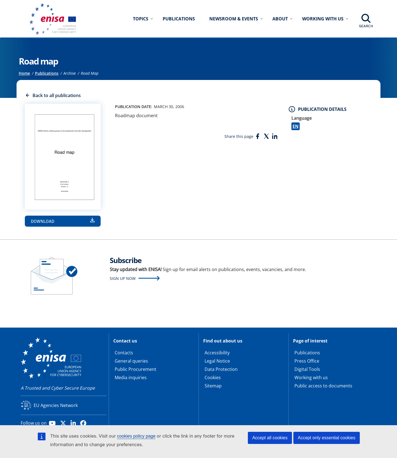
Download (42, 221)
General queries (131, 361)
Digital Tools (307, 369)
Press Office (306, 361)
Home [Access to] (24, 73)
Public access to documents (323, 386)
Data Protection (221, 369)
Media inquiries (131, 377)
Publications (179, 19)
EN (296, 126)
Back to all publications (57, 95)
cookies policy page (136, 436)
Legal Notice (217, 361)
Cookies (213, 377)
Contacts (124, 353)
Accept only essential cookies (326, 437)
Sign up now (123, 278)
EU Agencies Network (56, 405)
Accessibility (217, 353)
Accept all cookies (270, 437)
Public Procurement (135, 369)
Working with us (311, 377)
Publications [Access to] (46, 73)
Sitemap (213, 386)
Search (366, 26)
